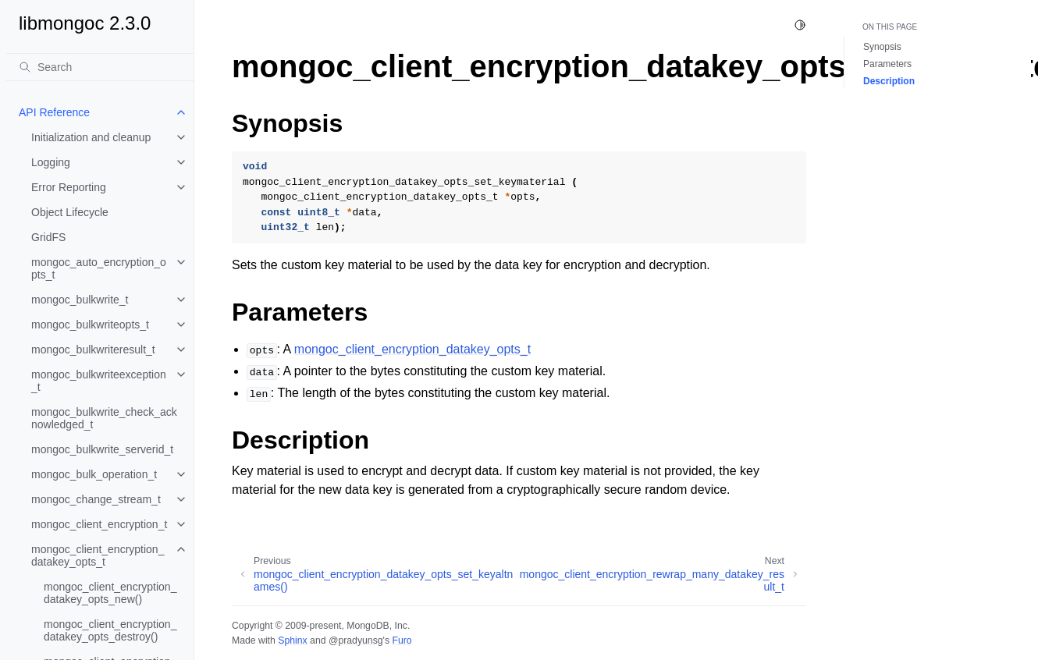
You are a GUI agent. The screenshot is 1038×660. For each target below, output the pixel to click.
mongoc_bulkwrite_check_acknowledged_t (104, 418)
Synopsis (882, 46)
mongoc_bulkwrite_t (80, 299)
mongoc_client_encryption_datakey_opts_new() (110, 592)
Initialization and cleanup (91, 137)
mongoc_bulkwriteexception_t (98, 380)
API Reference (54, 112)
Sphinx (292, 640)
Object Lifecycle (69, 212)
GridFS (48, 237)
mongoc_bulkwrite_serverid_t (102, 449)
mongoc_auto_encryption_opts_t (98, 268)
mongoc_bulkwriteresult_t (93, 349)
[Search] (100, 67)
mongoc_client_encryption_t (99, 524)
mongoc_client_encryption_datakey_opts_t (97, 555)
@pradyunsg (356, 640)
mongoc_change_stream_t (96, 499)
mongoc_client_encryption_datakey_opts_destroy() (110, 630)
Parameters (887, 64)
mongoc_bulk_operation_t (94, 474)
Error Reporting (68, 187)
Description (889, 81)
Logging (50, 162)
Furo (401, 640)
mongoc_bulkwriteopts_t (90, 324)
